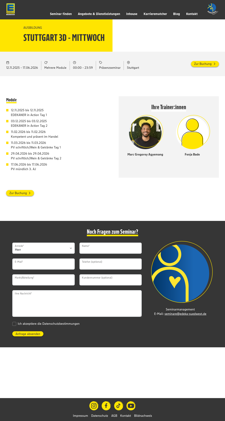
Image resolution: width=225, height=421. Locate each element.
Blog (176, 14)
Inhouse (131, 14)
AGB (114, 415)
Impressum (80, 415)
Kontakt (192, 14)
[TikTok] (118, 405)
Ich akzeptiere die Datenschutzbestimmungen (49, 362)
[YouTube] (131, 405)
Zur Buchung (203, 102)
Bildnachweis (143, 415)
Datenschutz (99, 415)
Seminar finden (61, 14)
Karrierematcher (155, 14)
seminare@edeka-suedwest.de (185, 352)
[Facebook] (106, 405)
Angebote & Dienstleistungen (99, 14)
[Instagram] (94, 405)
